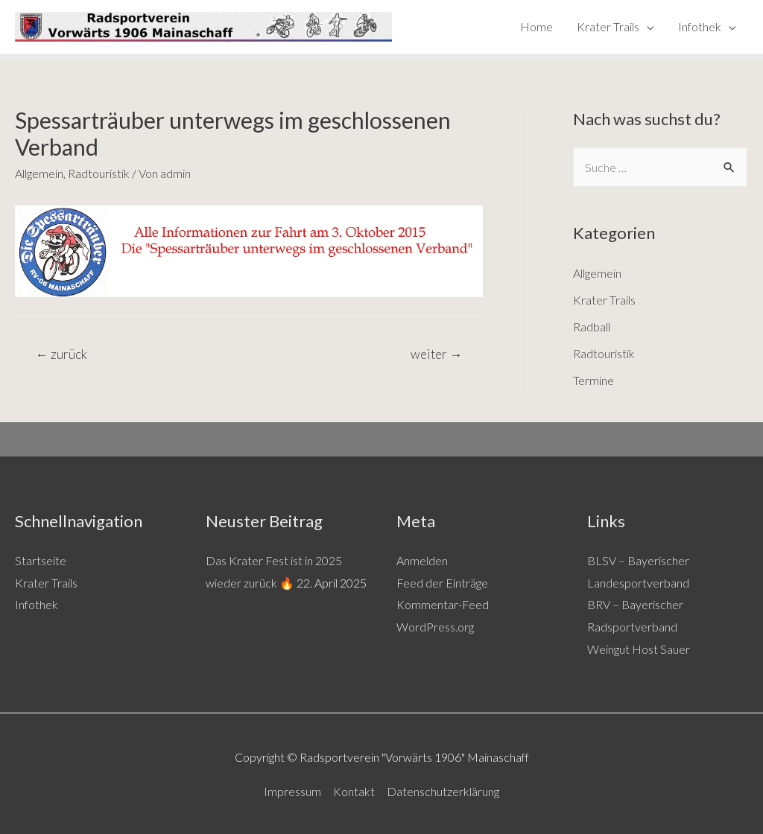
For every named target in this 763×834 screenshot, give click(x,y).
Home (536, 26)
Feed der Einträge (442, 583)
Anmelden (422, 560)
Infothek (699, 26)
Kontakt (354, 791)
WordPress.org (435, 627)
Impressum (292, 791)
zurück (61, 354)
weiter (436, 354)
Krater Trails (608, 26)
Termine (593, 380)
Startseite (40, 560)
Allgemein (39, 173)
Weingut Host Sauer (638, 649)
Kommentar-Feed (442, 604)
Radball (591, 326)
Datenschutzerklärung (443, 791)
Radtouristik (99, 173)
